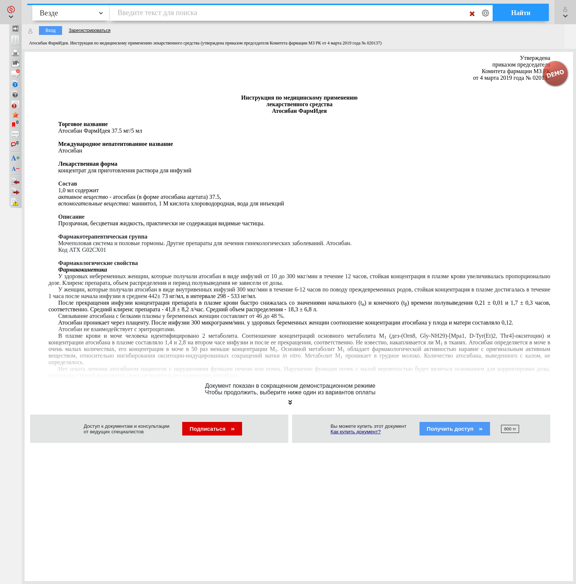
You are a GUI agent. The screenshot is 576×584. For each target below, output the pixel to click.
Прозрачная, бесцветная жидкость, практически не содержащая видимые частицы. (161, 223)
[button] (11, 12)
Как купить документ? (356, 431)
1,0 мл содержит (78, 190)
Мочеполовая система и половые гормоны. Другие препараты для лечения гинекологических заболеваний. (204, 243)
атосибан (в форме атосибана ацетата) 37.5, (139, 197)
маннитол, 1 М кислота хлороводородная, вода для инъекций (171, 203)
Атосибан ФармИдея (100, 131)
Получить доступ (455, 429)
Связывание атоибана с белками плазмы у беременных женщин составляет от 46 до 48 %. (171, 316)
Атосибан (70, 150)
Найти (520, 13)
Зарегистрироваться (89, 30)
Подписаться (212, 429)
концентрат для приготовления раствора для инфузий (124, 170)
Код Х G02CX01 (82, 250)
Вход (50, 30)
